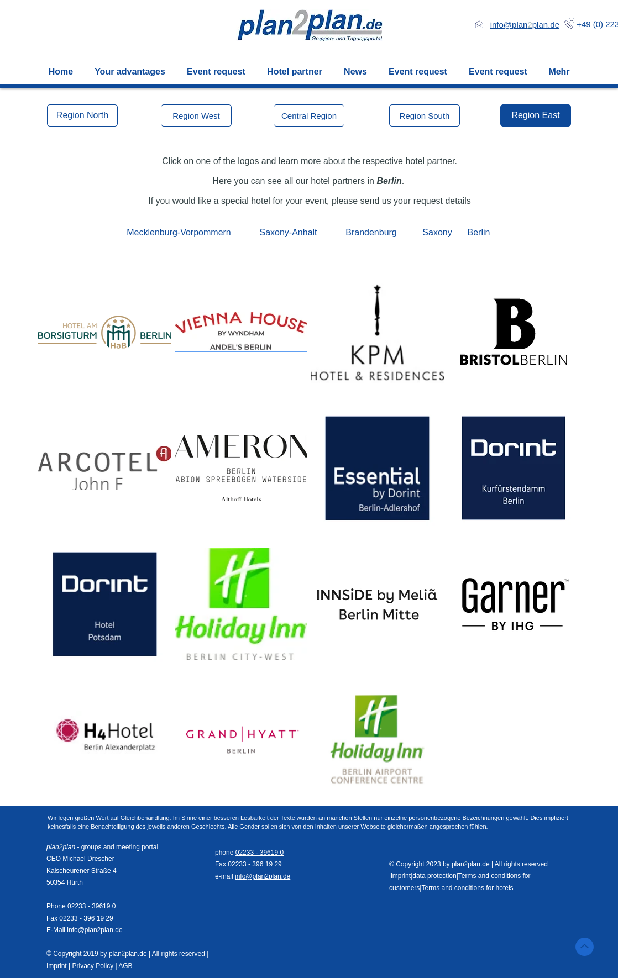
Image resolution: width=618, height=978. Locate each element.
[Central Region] (309, 115)
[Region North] (82, 115)
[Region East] (535, 115)
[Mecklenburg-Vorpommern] (179, 233)
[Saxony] (437, 233)
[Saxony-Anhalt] (288, 233)
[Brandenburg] (371, 233)
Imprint (57, 966)
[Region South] (424, 115)
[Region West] (196, 115)
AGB (125, 966)
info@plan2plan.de (94, 930)
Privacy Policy (92, 966)
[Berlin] (478, 233)
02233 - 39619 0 (91, 906)
